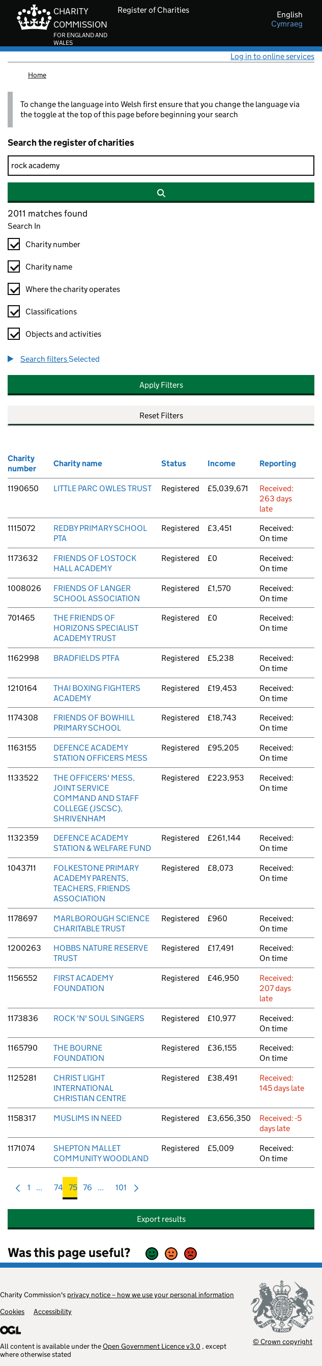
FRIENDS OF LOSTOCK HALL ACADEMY (94, 563)
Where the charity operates (72, 289)
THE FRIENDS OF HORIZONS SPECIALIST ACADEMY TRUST (95, 628)
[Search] (161, 165)
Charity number (52, 244)
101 (121, 1190)
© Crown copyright (282, 1341)
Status (173, 463)
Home (37, 74)
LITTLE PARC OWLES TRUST (102, 488)
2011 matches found (47, 213)
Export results (161, 1219)
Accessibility (53, 1311)
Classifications (51, 311)
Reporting (277, 463)
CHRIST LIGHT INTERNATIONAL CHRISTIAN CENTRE (89, 1088)
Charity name (48, 267)
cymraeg (287, 24)
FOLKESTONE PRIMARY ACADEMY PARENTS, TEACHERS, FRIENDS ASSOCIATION (95, 883)
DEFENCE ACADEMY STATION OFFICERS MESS (100, 753)
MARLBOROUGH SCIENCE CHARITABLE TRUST (101, 923)
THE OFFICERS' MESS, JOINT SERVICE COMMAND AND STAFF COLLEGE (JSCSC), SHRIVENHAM (96, 798)
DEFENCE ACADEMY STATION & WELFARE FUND (102, 843)
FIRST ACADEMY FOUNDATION (83, 983)
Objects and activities (63, 334)
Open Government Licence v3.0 (151, 1346)
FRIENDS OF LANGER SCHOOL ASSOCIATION (96, 593)
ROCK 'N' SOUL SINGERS (98, 1018)
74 (58, 1190)
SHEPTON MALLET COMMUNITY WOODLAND (101, 1153)
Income (222, 463)
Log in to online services (272, 56)
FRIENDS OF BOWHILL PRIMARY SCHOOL (94, 723)
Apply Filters (161, 385)
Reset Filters (161, 415)
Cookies (12, 1311)
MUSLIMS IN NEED (87, 1118)
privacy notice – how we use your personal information (150, 1294)
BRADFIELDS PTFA (86, 658)
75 (73, 1190)
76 (87, 1190)
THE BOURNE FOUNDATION (78, 1053)
